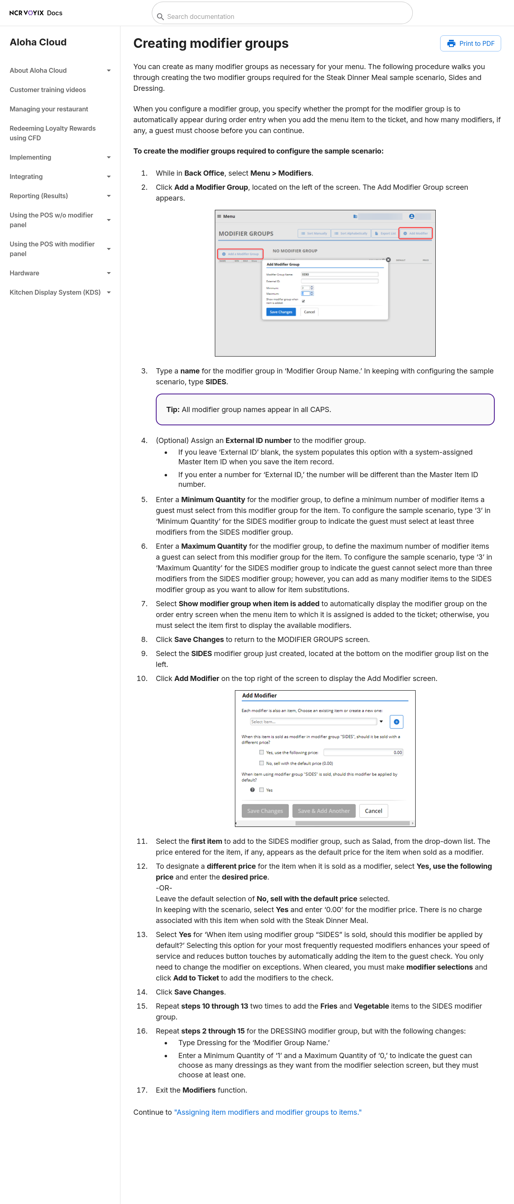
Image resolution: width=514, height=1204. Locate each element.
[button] (60, 70)
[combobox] (281, 16)
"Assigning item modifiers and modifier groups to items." (268, 1112)
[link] (60, 89)
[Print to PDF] (470, 43)
